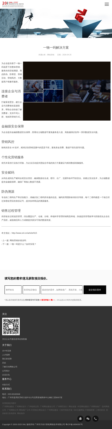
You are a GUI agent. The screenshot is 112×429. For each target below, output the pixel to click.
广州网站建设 (8, 406)
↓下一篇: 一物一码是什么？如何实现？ (18, 244)
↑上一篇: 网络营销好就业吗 (13, 240)
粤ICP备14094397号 (74, 424)
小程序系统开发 (65, 410)
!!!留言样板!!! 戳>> (47, 300)
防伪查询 (12, 413)
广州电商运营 (33, 406)
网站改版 (72, 406)
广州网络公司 (13, 410)
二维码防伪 (100, 410)
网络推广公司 (24, 410)
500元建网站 (79, 410)
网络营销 (50, 55)
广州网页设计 (62, 406)
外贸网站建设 (83, 406)
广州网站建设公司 (47, 406)
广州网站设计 (20, 406)
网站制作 (21, 413)
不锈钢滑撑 (89, 410)
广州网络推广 (95, 406)
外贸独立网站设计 (38, 410)
